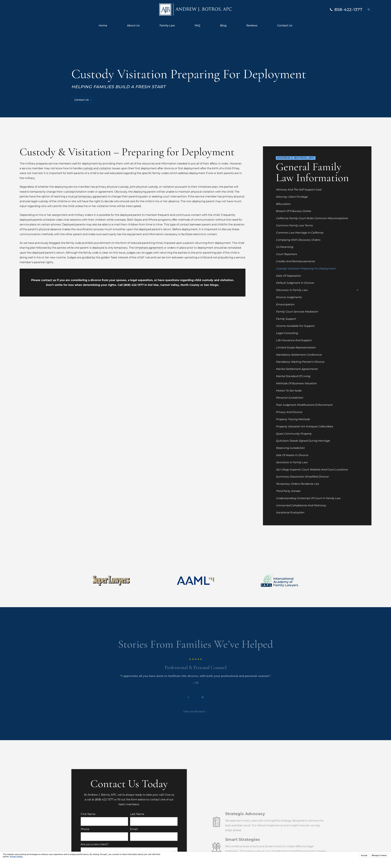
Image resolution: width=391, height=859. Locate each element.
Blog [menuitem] (223, 25)
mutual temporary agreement (87, 196)
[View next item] (202, 697)
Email (134, 829)
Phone (85, 829)
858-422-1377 (348, 9)
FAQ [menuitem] (197, 25)
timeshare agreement (148, 247)
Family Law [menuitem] (167, 25)
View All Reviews (195, 711)
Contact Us (83, 99)
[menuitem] (317, 189)
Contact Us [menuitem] (284, 25)
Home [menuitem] (103, 25)
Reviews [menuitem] (251, 25)
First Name (88, 814)
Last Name (137, 814)
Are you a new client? (95, 844)
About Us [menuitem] (133, 25)
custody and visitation (96, 168)
